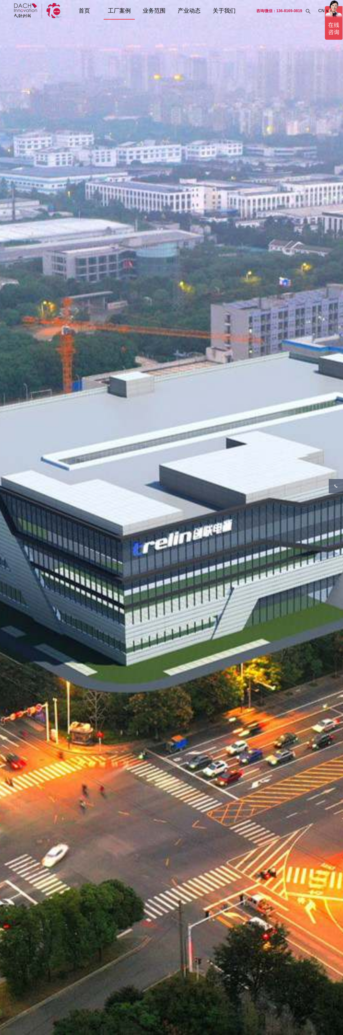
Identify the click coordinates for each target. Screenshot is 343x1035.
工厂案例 (119, 10)
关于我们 (224, 10)
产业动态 (189, 10)
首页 (84, 10)
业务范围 (154, 10)
